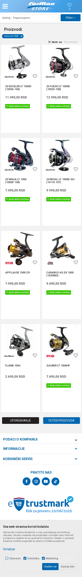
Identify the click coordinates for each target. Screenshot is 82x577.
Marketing (52, 558)
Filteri (70, 17)
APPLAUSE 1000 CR (17, 272)
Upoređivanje (20, 420)
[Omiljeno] (69, 9)
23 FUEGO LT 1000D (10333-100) (58, 88)
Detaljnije (9, 549)
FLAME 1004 (12, 365)
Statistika (33, 558)
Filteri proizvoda (62, 420)
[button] (14, 6)
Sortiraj (6, 17)
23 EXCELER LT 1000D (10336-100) (18, 88)
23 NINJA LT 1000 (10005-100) (15, 181)
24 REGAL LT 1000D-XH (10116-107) (60, 181)
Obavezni (15, 558)
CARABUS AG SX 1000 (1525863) (59, 274)
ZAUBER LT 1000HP (58, 365)
